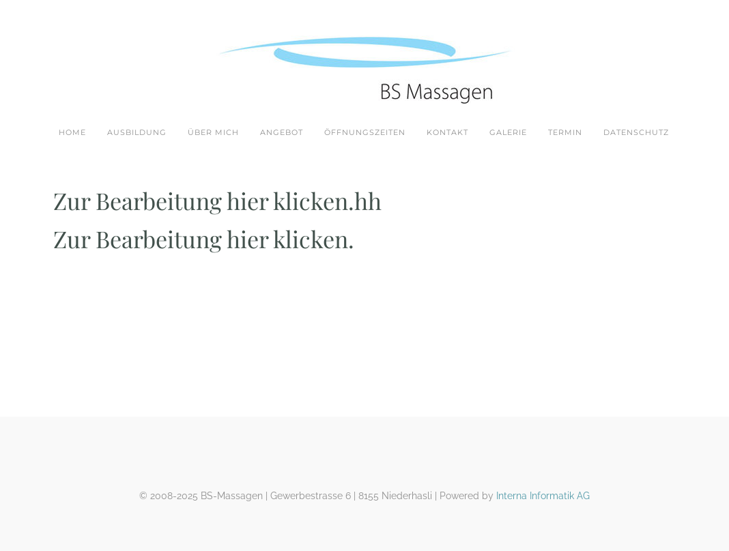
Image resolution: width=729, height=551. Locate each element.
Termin (565, 132)
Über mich (213, 132)
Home (72, 132)
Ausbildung (137, 132)
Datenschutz (636, 132)
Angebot (281, 132)
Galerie (508, 132)
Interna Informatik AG (543, 495)
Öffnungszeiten (364, 132)
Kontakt (447, 132)
